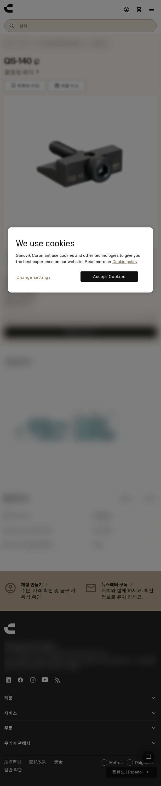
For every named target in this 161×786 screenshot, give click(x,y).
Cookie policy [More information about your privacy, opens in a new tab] (124, 261)
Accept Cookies (109, 276)
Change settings (33, 277)
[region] (80, 259)
